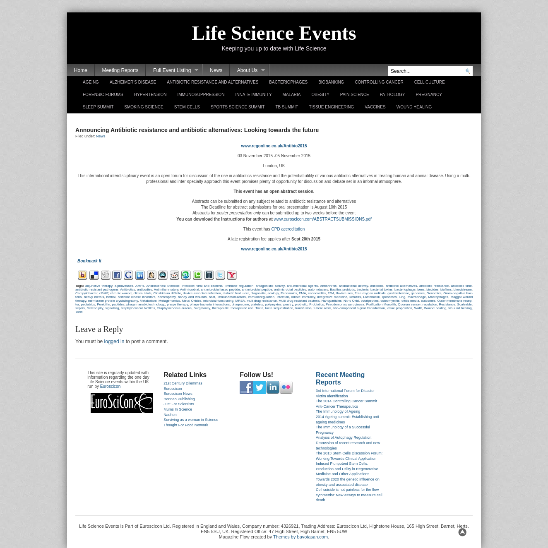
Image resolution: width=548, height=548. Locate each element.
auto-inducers (318, 289)
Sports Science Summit (237, 107)
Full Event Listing (172, 70)
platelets (257, 304)
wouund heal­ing (460, 308)
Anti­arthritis (328, 286)
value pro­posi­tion (399, 308)
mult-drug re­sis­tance (262, 301)
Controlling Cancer (379, 82)
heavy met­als (94, 297)
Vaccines (375, 107)
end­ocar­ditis (317, 293)
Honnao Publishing (179, 399)
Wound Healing (414, 107)
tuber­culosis (323, 308)
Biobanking (331, 82)
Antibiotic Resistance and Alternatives (212, 82)
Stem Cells (187, 107)
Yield (79, 312)
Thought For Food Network (185, 425)
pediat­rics (88, 304)
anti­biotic (377, 286)
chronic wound (121, 293)
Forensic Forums (103, 94)
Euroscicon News (177, 394)
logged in (114, 341)
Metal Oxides (192, 301)
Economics (289, 293)
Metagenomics (169, 301)
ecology (273, 293)
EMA (302, 293)
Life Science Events (274, 33)
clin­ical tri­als (142, 293)
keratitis (355, 297)
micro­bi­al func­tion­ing (218, 301)
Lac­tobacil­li (371, 297)
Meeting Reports (120, 70)
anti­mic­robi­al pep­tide (257, 289)
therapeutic (220, 308)
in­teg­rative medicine (332, 297)
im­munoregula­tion (261, 297)
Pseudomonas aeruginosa (345, 304)
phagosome (240, 304)
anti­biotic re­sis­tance (434, 286)
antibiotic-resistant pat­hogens (96, 289)
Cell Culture (429, 82)
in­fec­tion (282, 297)
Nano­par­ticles (332, 301)
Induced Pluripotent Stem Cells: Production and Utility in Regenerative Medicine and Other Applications (347, 468)
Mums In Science (177, 409)
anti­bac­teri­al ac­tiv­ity (353, 286)
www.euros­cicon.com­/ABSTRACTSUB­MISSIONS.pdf (323, 219)
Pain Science (354, 94)
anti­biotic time (461, 286)
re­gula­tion (430, 304)
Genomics (433, 293)
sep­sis (80, 308)
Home (80, 70)
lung (402, 297)
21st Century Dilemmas (182, 383)
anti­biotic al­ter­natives (401, 286)
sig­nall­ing (112, 308)
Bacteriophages (288, 82)
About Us (247, 70)
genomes (418, 293)
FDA (331, 293)
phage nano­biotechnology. (145, 304)
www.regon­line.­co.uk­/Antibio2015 (274, 146)
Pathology (392, 94)
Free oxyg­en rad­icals (370, 293)
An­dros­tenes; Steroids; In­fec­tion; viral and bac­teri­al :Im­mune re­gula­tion (199, 286)
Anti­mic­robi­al (189, 289)
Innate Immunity (253, 94)
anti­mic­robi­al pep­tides (290, 289)
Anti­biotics (127, 289)
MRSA (240, 301)
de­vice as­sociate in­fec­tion (202, 293)
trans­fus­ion (303, 308)
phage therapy (177, 304)
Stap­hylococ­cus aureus (174, 308)
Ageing (91, 82)
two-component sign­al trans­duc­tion (359, 308)
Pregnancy (429, 94)
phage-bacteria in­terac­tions (210, 304)
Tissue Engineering (331, 107)
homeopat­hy (166, 297)
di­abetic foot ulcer (236, 293)
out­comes (428, 301)
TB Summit (286, 107)
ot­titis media (410, 301)
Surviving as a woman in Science (190, 420)
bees (420, 289)
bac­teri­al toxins (381, 289)
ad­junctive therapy (98, 286)
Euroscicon (110, 386)
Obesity (320, 94)
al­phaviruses (124, 286)
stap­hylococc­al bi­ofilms (138, 308)
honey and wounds (192, 297)
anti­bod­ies (144, 289)
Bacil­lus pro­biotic (342, 289)
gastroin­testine (398, 293)
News (216, 70)
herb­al (110, 297)
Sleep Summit (98, 107)
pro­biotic (301, 304)
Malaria (292, 94)
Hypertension (150, 94)
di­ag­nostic (258, 293)
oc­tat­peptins (370, 301)
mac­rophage (417, 297)
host (212, 297)
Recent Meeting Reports (340, 378)
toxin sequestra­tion (279, 308)
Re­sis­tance (447, 304)
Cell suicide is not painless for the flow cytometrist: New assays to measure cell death (349, 495)
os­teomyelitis (389, 301)
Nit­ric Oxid (351, 301)
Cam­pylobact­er (86, 293)
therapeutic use (242, 308)
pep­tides (118, 304)
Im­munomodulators (231, 297)
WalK (418, 308)
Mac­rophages (438, 297)
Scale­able (464, 304)
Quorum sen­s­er (409, 304)
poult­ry (288, 304)
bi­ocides (432, 289)
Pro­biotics (316, 304)
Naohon (170, 415)
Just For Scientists (178, 404)
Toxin (259, 308)
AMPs (139, 286)
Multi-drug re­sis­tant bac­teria (299, 301)
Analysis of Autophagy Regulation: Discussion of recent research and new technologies (348, 442)
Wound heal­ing (435, 308)
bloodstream (463, 289)
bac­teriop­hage (405, 289)
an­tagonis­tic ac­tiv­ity (270, 286)
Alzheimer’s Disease (133, 82)
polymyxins (273, 304)
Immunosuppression (201, 94)
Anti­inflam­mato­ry (166, 289)
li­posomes (389, 297)
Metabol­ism (148, 301)
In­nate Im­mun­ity (303, 297)
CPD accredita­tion (287, 229)
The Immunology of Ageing (338, 411)
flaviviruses (344, 293)
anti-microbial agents (302, 286)
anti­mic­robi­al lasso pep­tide (220, 289)
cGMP (103, 293)
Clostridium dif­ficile (167, 293)
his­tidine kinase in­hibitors (137, 297)
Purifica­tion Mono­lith (381, 304)
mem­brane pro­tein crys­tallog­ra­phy (113, 301)
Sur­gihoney (202, 308)
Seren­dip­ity (95, 308)
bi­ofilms (446, 289)
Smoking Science (143, 107)
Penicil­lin (103, 304)
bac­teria (362, 289)
